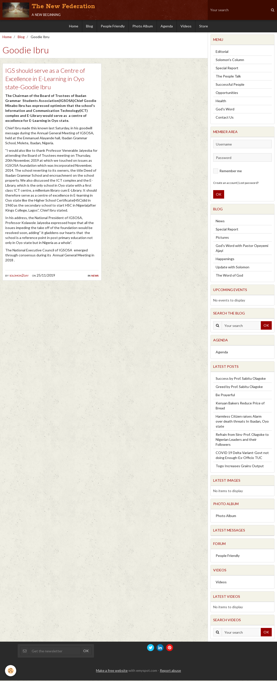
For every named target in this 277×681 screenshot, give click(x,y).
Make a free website (112, 671)
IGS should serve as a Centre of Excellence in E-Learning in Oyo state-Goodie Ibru (45, 79)
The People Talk (228, 77)
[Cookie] (10, 670)
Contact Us (225, 118)
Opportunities (227, 93)
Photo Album (142, 26)
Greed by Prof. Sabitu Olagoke (239, 387)
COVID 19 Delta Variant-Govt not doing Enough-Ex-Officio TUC (242, 455)
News (95, 276)
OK (218, 195)
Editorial (222, 52)
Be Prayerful (225, 395)
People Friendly (113, 26)
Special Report (227, 68)
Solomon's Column (230, 60)
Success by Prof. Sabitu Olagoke (241, 379)
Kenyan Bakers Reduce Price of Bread (240, 406)
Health (221, 101)
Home (73, 26)
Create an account (225, 183)
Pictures (222, 238)
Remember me (227, 171)
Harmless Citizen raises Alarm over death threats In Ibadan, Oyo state (242, 422)
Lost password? (249, 183)
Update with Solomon (232, 267)
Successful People (230, 85)
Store (203, 26)
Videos (186, 26)
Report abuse (170, 671)
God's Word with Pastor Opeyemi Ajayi (242, 248)
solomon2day (19, 276)
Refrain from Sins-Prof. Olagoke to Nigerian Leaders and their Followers (242, 440)
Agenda (167, 26)
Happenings (225, 259)
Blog (89, 26)
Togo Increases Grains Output (240, 466)
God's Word (225, 109)
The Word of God (229, 276)
